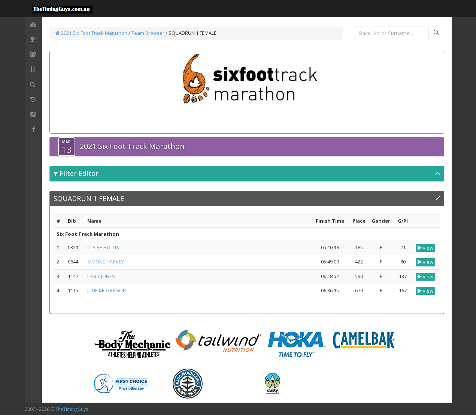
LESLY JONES (101, 276)
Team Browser (147, 33)
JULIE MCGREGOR (106, 290)
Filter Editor (76, 173)
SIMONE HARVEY (105, 261)
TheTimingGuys (71, 409)
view (425, 247)
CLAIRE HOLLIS (103, 247)
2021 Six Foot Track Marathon (91, 33)
